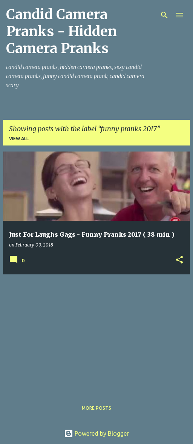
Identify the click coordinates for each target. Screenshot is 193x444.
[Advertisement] (96, 333)
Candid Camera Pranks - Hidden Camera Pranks (61, 31)
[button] (179, 260)
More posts (96, 408)
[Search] (164, 15)
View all (19, 138)
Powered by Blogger (96, 433)
